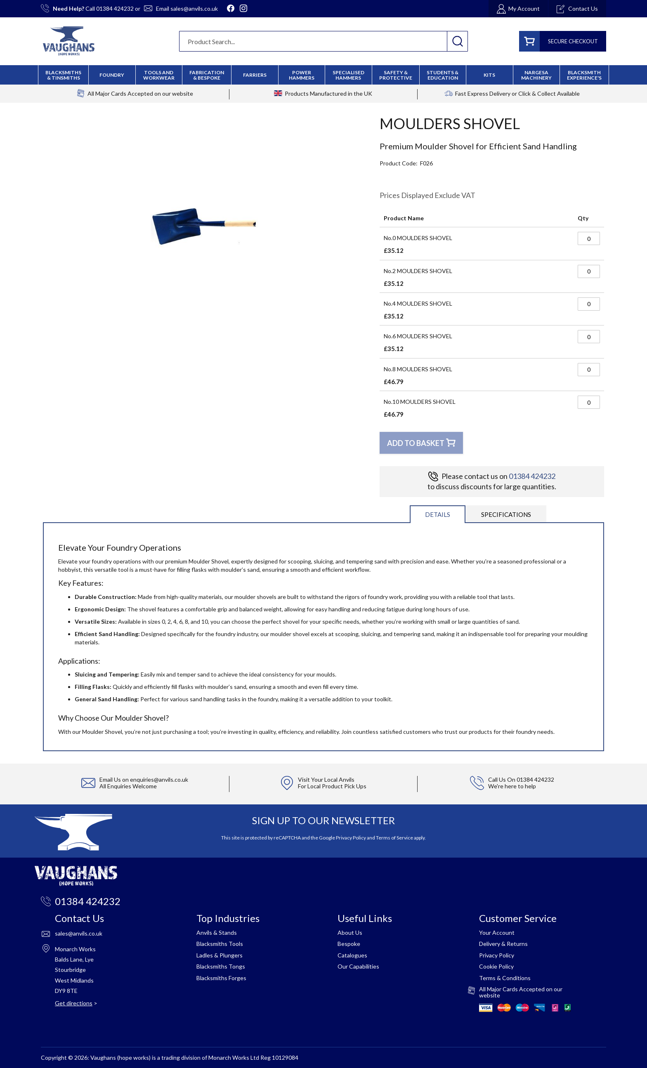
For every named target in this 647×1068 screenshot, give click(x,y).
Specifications (506, 514)
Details (437, 514)
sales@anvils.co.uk (194, 8)
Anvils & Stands (216, 932)
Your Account (497, 932)
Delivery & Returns (503, 943)
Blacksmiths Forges (221, 977)
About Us (350, 932)
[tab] (437, 513)
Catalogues (352, 955)
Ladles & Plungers (219, 955)
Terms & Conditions (505, 977)
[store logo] (68, 41)
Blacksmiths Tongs (220, 966)
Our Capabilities (358, 966)
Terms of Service (394, 838)
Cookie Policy (496, 966)
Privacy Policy (351, 838)
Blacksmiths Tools (219, 943)
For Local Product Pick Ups (332, 786)
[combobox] (323, 41)
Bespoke (349, 943)
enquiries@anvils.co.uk (159, 779)
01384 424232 (115, 8)
